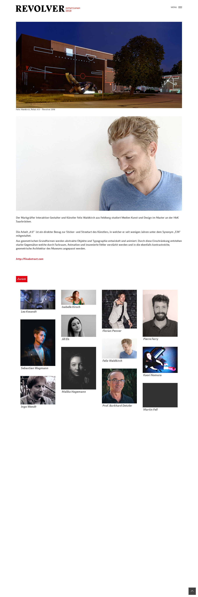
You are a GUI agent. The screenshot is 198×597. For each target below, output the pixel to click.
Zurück (21, 279)
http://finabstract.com (29, 259)
